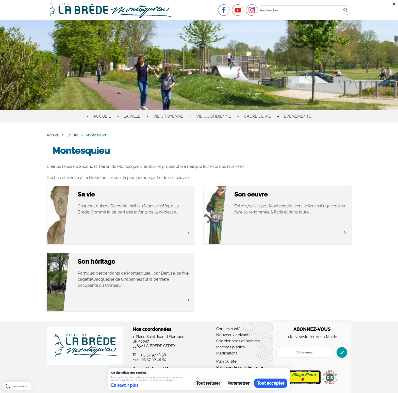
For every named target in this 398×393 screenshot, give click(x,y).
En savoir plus (124, 385)
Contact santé (228, 329)
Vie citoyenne (168, 116)
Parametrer (238, 383)
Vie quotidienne (213, 116)
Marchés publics (230, 347)
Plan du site (226, 361)
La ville (132, 116)
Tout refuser (208, 383)
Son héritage (118, 261)
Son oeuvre (272, 194)
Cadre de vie (257, 116)
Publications (226, 353)
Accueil (102, 116)
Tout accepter (270, 383)
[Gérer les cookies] (17, 386)
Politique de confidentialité (239, 367)
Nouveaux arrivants (233, 335)
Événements (297, 116)
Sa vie (108, 194)
